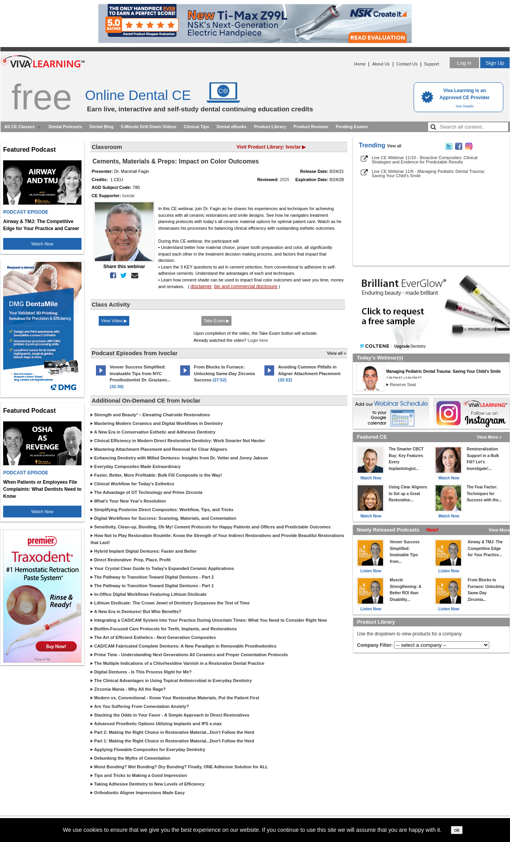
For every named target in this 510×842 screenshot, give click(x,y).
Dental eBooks (231, 126)
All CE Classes (19, 126)
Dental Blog (102, 126)
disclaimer (201, 286)
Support (431, 64)
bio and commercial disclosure (245, 286)
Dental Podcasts (65, 126)
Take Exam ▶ (216, 320)
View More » (489, 437)
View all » (336, 353)
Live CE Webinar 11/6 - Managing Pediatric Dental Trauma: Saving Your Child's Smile (428, 173)
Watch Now (42, 243)
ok (456, 830)
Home (359, 64)
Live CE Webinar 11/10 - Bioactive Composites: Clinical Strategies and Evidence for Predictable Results (424, 159)
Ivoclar (128, 195)
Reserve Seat (403, 384)
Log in (464, 63)
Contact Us (407, 64)
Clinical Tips (196, 126)
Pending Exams (352, 126)
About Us (381, 64)
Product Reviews (310, 126)
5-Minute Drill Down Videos (149, 126)
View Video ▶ (114, 320)
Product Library (270, 126)
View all (394, 146)
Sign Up (495, 63)
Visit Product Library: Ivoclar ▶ (271, 147)
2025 (284, 179)
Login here (258, 340)
